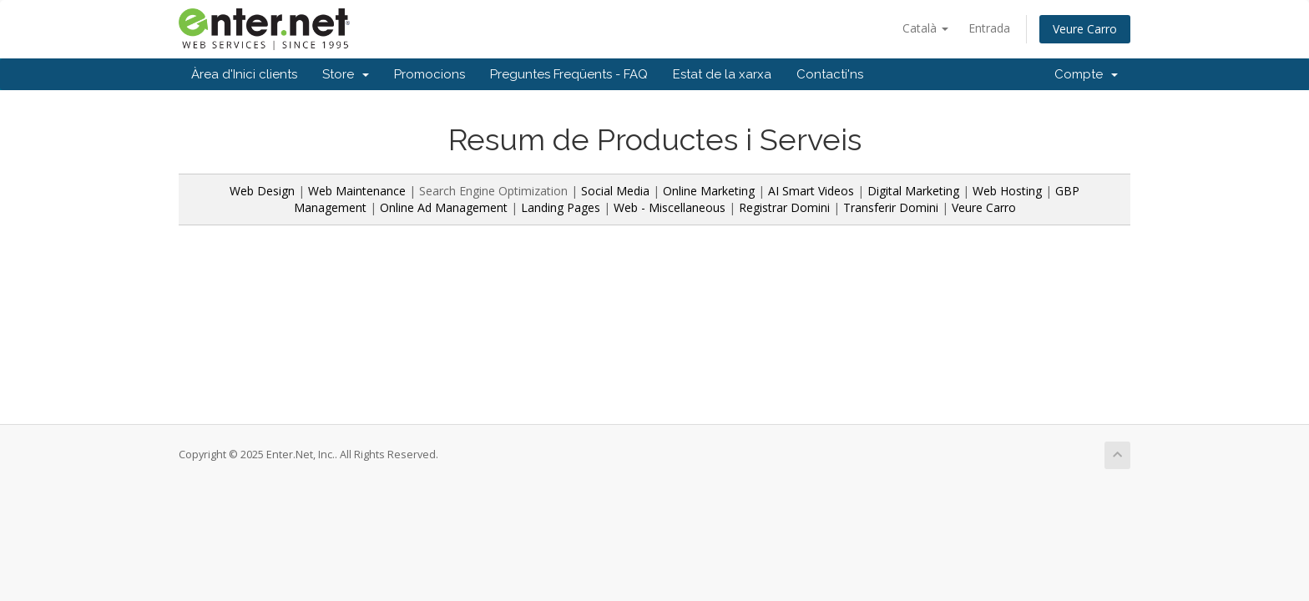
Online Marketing (709, 191)
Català (925, 28)
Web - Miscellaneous (669, 207)
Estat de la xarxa (722, 74)
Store (345, 74)
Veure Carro (1085, 29)
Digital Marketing (913, 191)
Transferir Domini (890, 207)
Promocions (429, 74)
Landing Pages (560, 207)
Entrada (989, 28)
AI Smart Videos (811, 191)
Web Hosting (1007, 191)
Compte (1086, 74)
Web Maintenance (358, 191)
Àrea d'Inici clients (244, 74)
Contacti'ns (829, 74)
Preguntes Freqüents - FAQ (569, 74)
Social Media (615, 191)
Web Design (262, 191)
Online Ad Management (444, 207)
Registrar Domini (784, 207)
